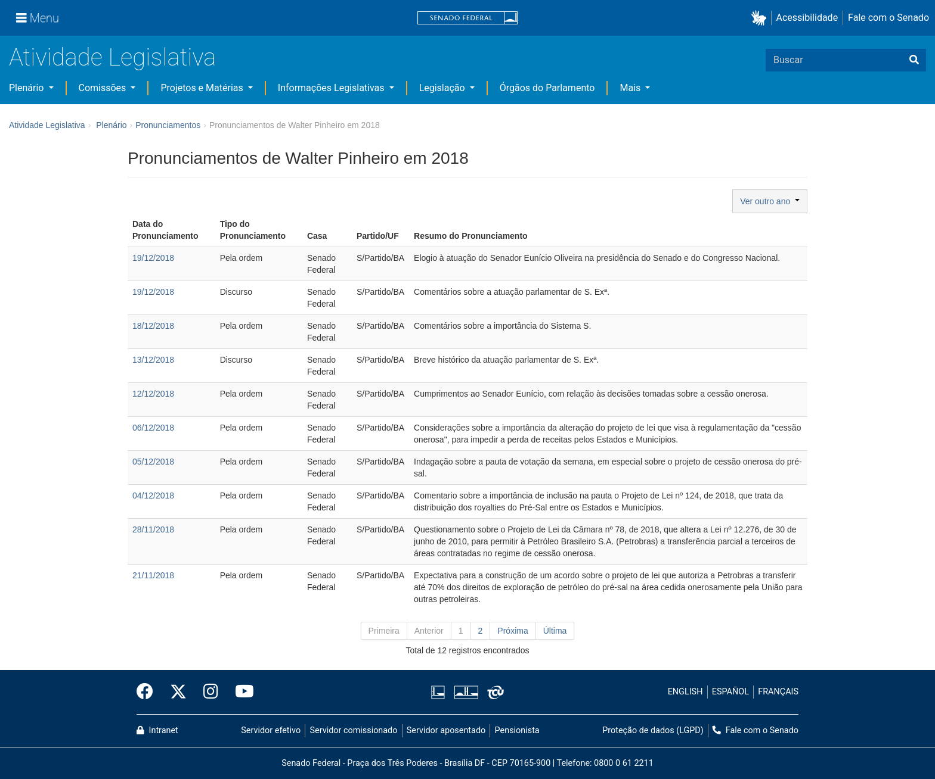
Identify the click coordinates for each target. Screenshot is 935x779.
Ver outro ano (770, 201)
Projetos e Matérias (202, 88)
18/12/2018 (153, 326)
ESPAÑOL (730, 692)
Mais (631, 88)
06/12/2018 (153, 427)
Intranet (157, 730)
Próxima (512, 630)
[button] (761, 18)
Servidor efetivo (271, 730)
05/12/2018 (153, 461)
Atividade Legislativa (112, 57)
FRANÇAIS (778, 692)
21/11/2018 (153, 575)
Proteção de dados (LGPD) (653, 730)
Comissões (104, 88)
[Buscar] (914, 60)
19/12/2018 (153, 258)
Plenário (27, 88)
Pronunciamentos (167, 125)
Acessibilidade (807, 17)
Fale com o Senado (888, 17)
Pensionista (517, 730)
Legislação (443, 88)
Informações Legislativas (332, 88)
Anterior (429, 630)
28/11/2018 (153, 529)
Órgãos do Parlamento (547, 88)
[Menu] (37, 18)
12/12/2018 (153, 393)
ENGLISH (685, 692)
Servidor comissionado (354, 730)
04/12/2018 (153, 495)
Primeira (384, 630)
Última (555, 630)
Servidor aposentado (446, 730)
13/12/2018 (153, 359)
